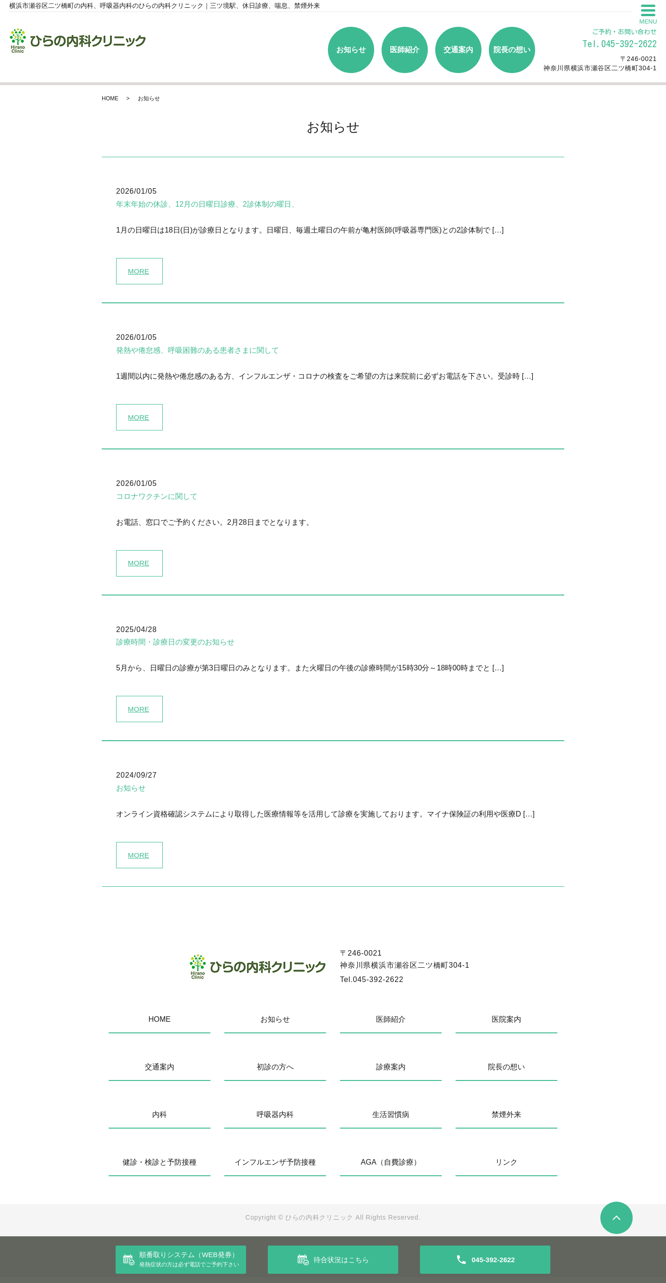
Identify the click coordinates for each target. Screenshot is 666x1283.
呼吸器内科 (275, 1120)
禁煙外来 (506, 1120)
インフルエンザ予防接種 (275, 1168)
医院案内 (506, 1025)
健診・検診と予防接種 (160, 1168)
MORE (140, 271)
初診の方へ (275, 1073)
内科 (159, 1120)
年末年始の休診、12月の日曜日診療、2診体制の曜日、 (207, 204)
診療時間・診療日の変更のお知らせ (175, 646)
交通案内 (458, 50)
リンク (506, 1168)
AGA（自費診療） (391, 1168)
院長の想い (511, 50)
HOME (110, 98)
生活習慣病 (390, 1120)
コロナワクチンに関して (156, 499)
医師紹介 (404, 50)
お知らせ (351, 50)
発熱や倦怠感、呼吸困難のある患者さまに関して (197, 351)
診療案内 (391, 1073)
